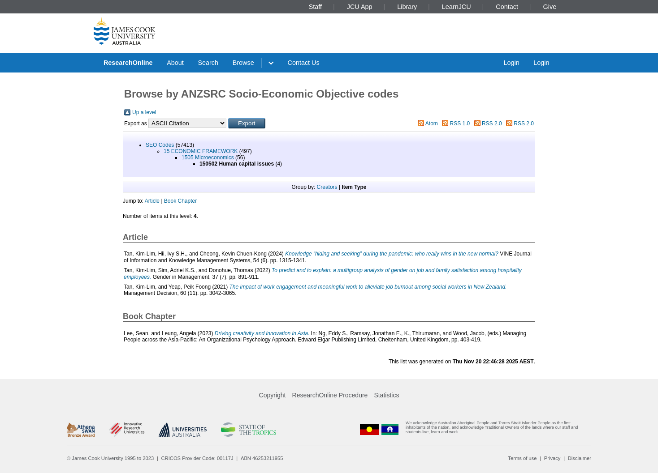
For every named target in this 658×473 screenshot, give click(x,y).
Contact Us (304, 62)
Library (407, 6)
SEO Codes (160, 145)
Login (511, 62)
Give (550, 6)
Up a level (144, 112)
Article (152, 201)
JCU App (359, 6)
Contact (507, 6)
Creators (327, 187)
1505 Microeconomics (208, 157)
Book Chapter (180, 201)
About (175, 62)
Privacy (552, 458)
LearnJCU (456, 6)
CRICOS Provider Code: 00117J (197, 458)
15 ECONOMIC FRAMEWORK (201, 151)
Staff (315, 6)
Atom (431, 123)
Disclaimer (579, 458)
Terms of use (522, 458)
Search (208, 62)
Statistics (386, 395)
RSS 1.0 (460, 123)
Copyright (272, 395)
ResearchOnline (128, 62)
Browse (243, 62)
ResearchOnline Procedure (330, 395)
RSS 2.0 (492, 123)
